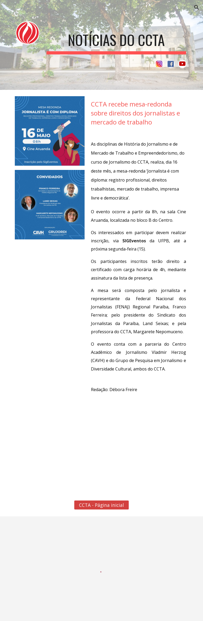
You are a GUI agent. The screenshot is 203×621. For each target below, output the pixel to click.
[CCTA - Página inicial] (101, 505)
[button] (196, 7)
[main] (116, 39)
